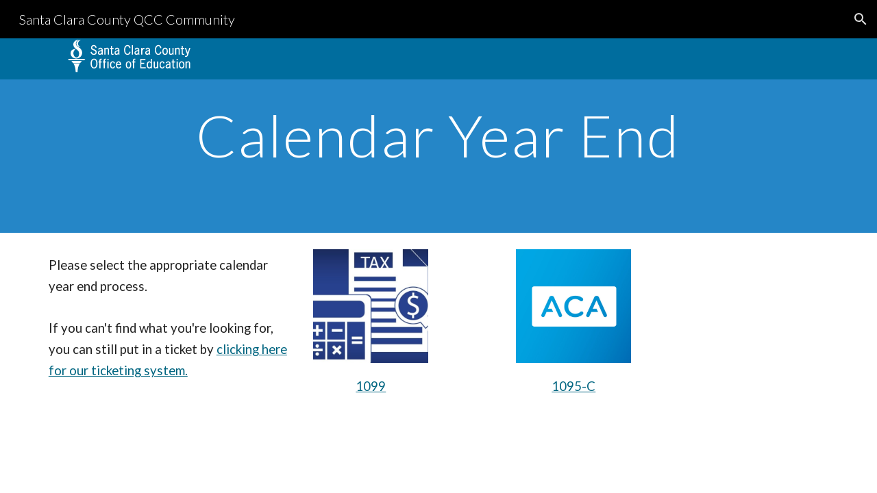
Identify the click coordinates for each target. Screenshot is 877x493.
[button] (860, 19)
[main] (438, 135)
